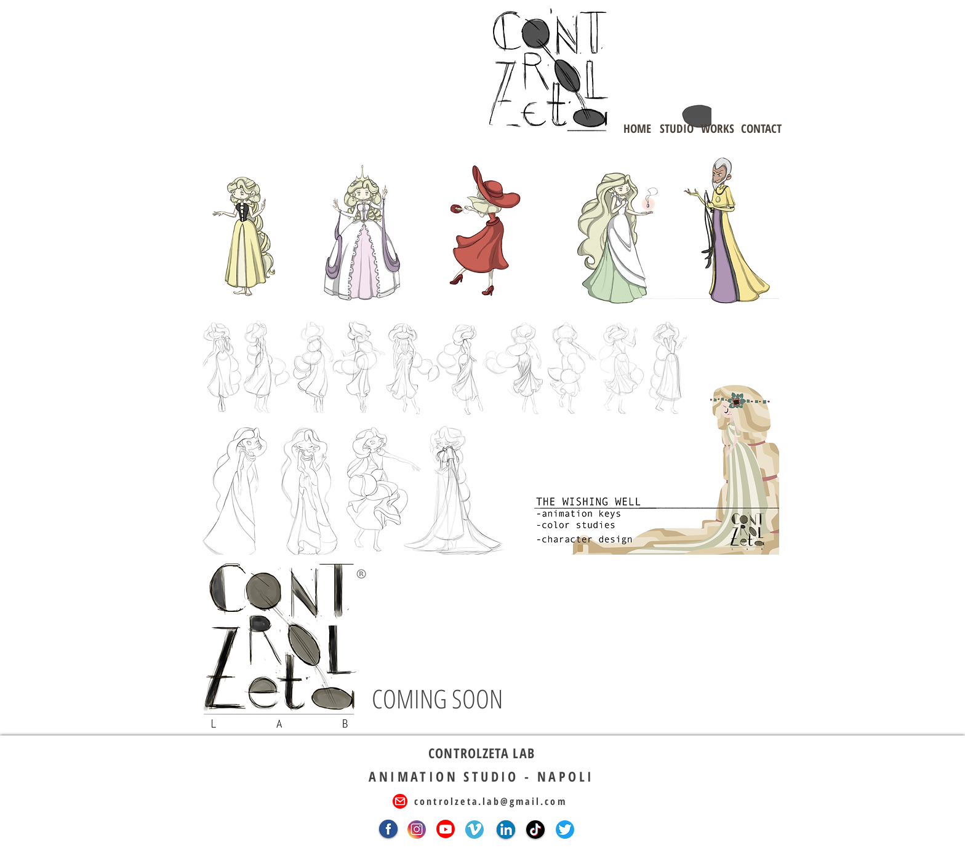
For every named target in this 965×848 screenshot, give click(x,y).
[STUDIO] (676, 129)
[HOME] (637, 129)
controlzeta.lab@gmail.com (490, 801)
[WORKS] (717, 129)
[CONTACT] (761, 129)
